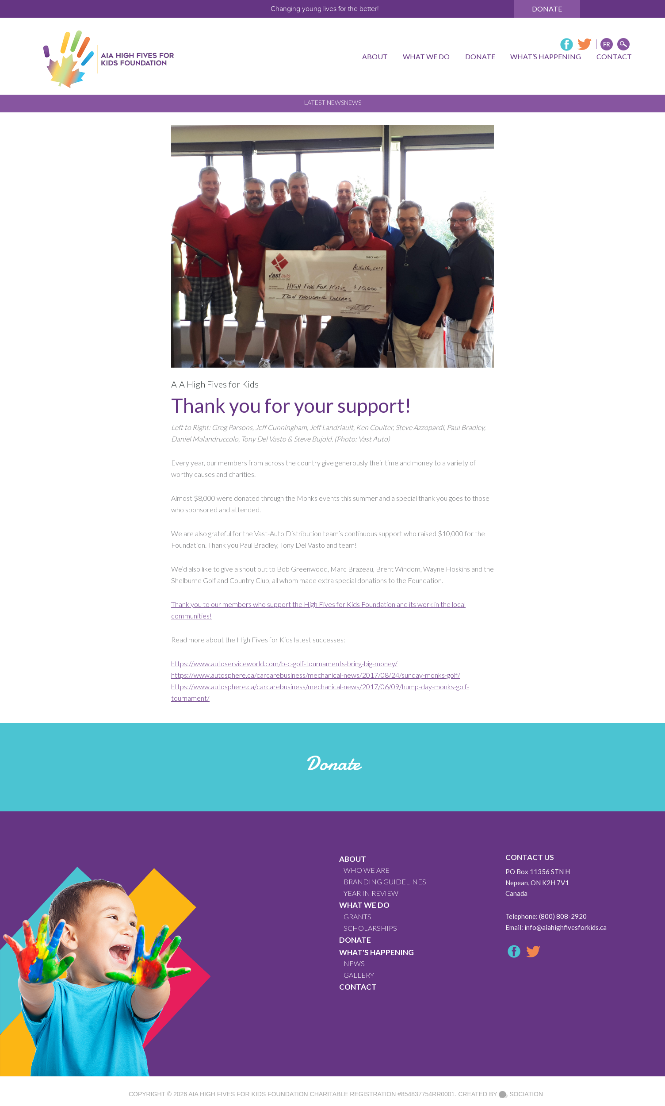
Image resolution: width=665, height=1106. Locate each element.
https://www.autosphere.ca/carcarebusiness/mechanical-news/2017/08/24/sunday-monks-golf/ (315, 675)
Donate (547, 8)
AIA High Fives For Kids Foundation (248, 1094)
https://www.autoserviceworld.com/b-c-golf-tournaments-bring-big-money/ (284, 663)
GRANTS (357, 916)
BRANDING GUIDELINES (385, 881)
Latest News (324, 102)
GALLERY (359, 975)
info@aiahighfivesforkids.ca (565, 927)
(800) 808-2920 (563, 916)
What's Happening (376, 952)
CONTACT (358, 986)
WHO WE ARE (367, 870)
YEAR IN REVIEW (371, 893)
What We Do (364, 905)
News (352, 102)
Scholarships (370, 928)
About (352, 859)
